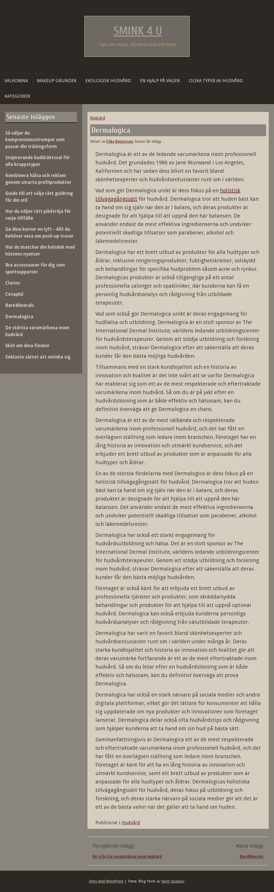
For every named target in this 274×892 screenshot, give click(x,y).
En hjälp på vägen (160, 80)
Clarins (12, 283)
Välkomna (16, 80)
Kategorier (17, 96)
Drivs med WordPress (106, 881)
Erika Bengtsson (119, 141)
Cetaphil (14, 294)
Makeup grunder (56, 80)
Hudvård (97, 118)
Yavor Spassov (172, 881)
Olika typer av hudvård (216, 80)
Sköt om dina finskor (27, 345)
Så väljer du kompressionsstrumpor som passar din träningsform (35, 139)
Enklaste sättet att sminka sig (38, 357)
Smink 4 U (137, 31)
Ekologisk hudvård (108, 80)
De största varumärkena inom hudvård (127, 856)
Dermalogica (19, 316)
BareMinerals (251, 856)
